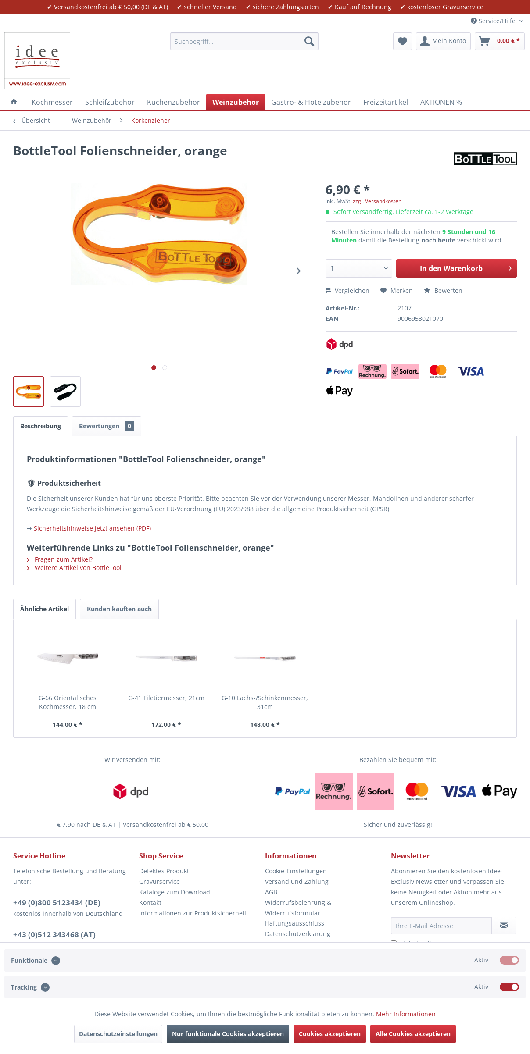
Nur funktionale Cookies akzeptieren (228, 1033)
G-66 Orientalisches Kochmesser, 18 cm (68, 702)
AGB (271, 892)
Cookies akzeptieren (330, 1033)
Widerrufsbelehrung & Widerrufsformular (298, 907)
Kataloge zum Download (174, 892)
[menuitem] (244, 41)
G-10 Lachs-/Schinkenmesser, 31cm (265, 702)
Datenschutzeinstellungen (118, 1033)
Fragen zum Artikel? (60, 559)
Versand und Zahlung (297, 881)
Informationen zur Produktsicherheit (193, 913)
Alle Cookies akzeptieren (413, 1033)
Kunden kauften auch (119, 609)
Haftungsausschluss (294, 923)
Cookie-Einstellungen (296, 871)
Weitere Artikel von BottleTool (74, 567)
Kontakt (150, 902)
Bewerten (443, 290)
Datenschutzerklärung (297, 933)
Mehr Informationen (406, 1014)
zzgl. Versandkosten (377, 201)
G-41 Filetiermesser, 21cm (166, 698)
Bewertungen (106, 426)
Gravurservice (159, 881)
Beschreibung (40, 426)
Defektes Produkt (164, 871)
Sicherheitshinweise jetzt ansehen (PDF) (92, 528)
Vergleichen (347, 290)
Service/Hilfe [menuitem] (494, 21)
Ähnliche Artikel (44, 609)
